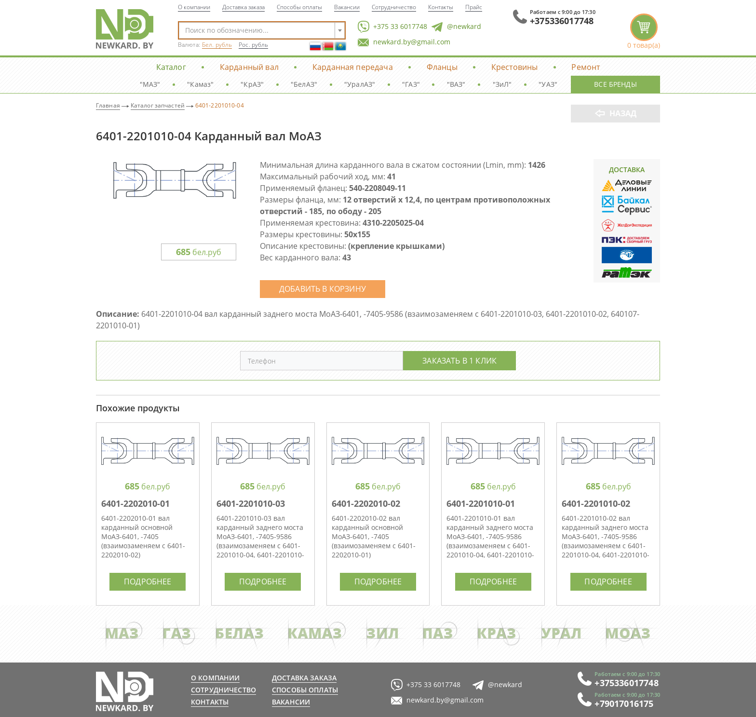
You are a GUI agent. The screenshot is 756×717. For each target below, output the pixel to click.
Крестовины (514, 67)
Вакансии (347, 7)
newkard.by (124, 691)
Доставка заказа (243, 7)
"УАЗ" (548, 84)
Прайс (473, 7)
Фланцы (442, 67)
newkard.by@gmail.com (404, 42)
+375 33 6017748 (392, 27)
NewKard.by (124, 29)
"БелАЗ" (304, 84)
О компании (194, 7)
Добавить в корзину (322, 289)
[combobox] (262, 30)
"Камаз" (200, 84)
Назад (623, 113)
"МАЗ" (150, 84)
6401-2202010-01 (135, 503)
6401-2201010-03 (250, 503)
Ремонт (585, 67)
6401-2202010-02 (366, 503)
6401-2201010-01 (480, 503)
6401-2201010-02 (596, 503)
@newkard (456, 27)
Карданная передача (352, 67)
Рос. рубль (253, 44)
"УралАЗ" (359, 84)
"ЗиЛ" (502, 84)
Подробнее (147, 581)
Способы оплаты (299, 7)
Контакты (440, 7)
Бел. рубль (217, 44)
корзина (643, 32)
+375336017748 (562, 20)
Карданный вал (249, 67)
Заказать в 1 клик (459, 360)
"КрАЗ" (252, 84)
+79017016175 (623, 703)
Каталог (171, 67)
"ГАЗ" (411, 84)
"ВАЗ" (456, 84)
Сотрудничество (394, 7)
